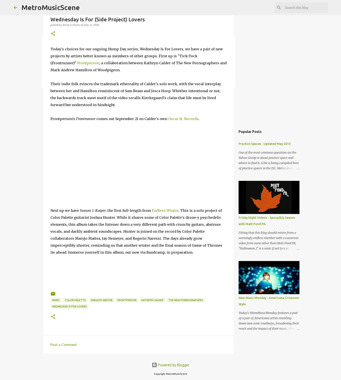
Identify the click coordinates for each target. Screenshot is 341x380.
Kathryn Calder (152, 300)
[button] (53, 34)
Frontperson (88, 63)
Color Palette (75, 300)
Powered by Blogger (170, 365)
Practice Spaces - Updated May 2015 (265, 144)
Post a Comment (63, 345)
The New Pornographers (185, 300)
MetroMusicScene (51, 7)
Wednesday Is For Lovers (69, 306)
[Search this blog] (305, 7)
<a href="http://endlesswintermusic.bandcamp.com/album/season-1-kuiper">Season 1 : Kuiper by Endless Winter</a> (138, 276)
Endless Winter (165, 210)
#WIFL (56, 300)
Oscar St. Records (183, 119)
